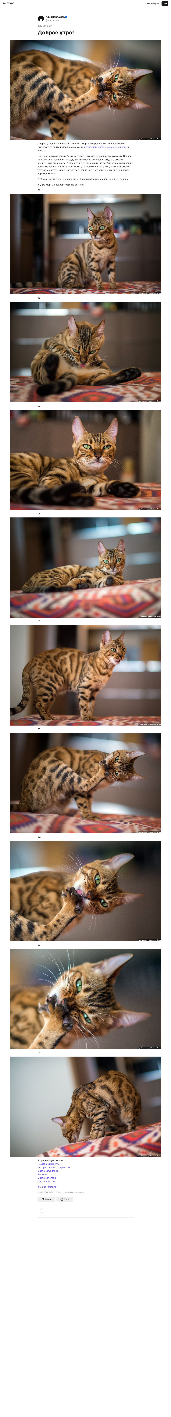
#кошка (41, 1187)
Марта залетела (47, 1177)
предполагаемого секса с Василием (105, 147)
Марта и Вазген (46, 1181)
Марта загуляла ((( (48, 1170)
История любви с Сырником (54, 1167)
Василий (42, 1174)
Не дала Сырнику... (48, 1164)
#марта (52, 1187)
